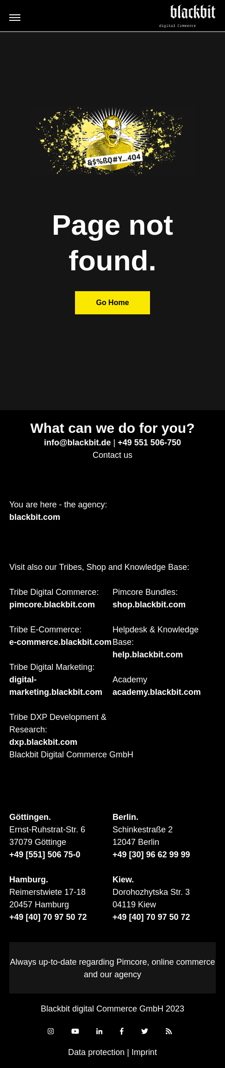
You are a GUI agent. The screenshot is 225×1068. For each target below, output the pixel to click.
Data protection (96, 1052)
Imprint (144, 1052)
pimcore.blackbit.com (52, 604)
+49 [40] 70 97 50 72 (48, 917)
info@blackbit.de (77, 442)
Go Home (112, 302)
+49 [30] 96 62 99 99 (151, 854)
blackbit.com (34, 517)
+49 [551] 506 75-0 (45, 854)
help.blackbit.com (147, 654)
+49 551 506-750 (149, 442)
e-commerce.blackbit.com (60, 642)
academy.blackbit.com (156, 692)
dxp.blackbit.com (43, 742)
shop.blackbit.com (149, 604)
